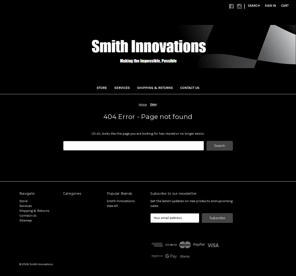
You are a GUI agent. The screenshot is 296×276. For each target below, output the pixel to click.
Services (122, 88)
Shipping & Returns (155, 88)
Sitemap (25, 220)
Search (254, 6)
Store (102, 88)
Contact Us (189, 88)
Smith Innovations (121, 201)
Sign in (270, 6)
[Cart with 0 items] (284, 5)
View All (112, 206)
